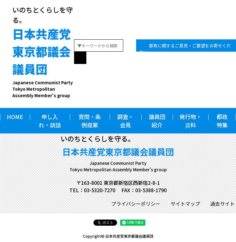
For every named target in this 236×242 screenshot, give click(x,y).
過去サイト (222, 203)
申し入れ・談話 (50, 121)
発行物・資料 (190, 121)
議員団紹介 (157, 121)
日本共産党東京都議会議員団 (43, 62)
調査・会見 (125, 121)
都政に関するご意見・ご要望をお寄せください (185, 48)
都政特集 (222, 121)
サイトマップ (185, 203)
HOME (15, 117)
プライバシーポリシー (135, 203)
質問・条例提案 (90, 121)
